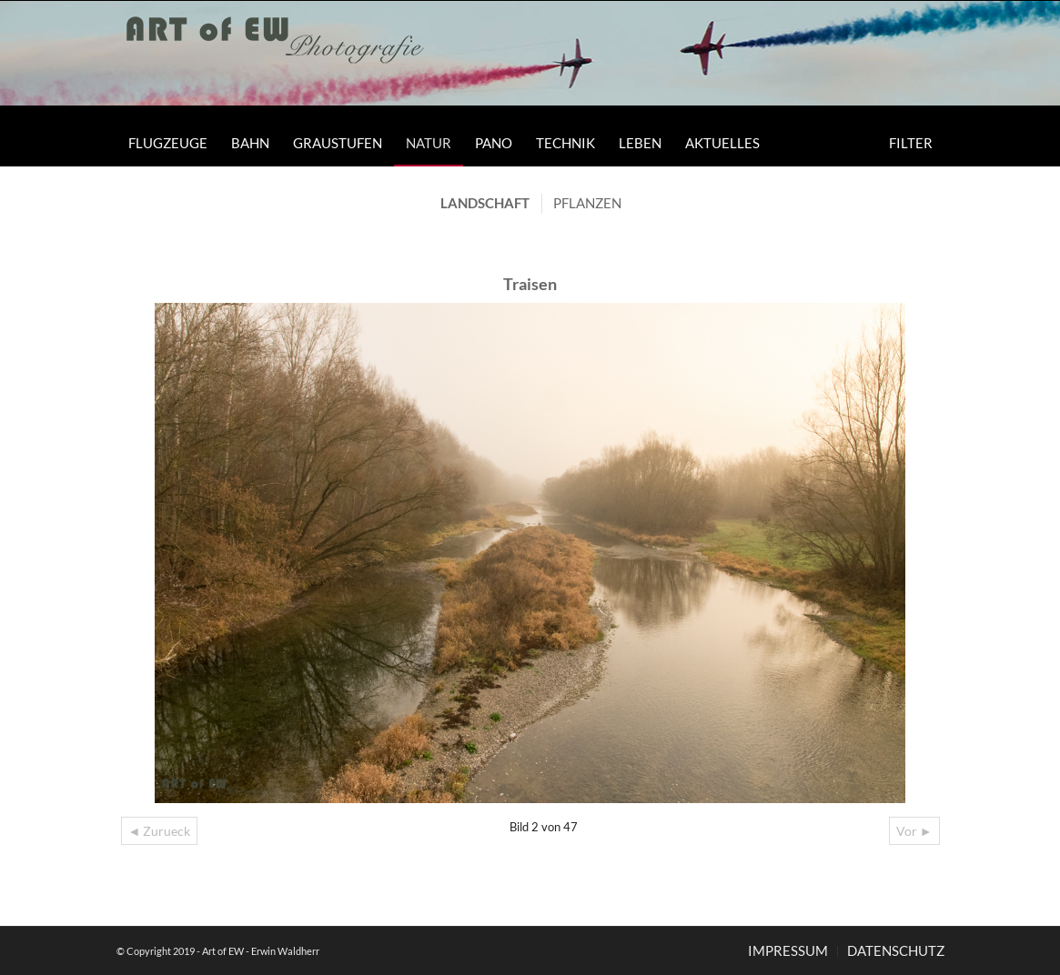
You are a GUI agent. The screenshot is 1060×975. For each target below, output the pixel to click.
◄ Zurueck (159, 831)
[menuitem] (167, 143)
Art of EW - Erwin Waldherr (260, 951)
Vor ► (914, 831)
